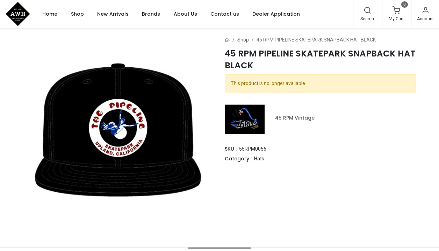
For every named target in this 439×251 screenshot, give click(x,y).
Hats (259, 158)
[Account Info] (425, 11)
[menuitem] (50, 14)
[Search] (367, 11)
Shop (243, 40)
